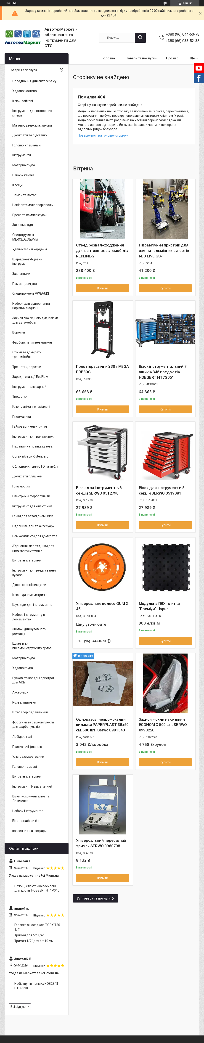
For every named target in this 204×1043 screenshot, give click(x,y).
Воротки (18, 332)
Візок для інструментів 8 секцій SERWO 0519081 (162, 490)
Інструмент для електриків (32, 506)
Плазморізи (21, 486)
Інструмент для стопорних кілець (32, 113)
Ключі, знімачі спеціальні (31, 406)
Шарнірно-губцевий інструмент (27, 261)
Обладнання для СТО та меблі (35, 466)
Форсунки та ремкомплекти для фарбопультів (33, 724)
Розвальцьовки (24, 702)
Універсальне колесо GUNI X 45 (102, 606)
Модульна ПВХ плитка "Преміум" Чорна (159, 606)
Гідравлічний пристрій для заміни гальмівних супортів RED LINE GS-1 (164, 250)
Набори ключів (23, 175)
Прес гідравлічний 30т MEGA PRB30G (102, 369)
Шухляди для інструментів (32, 604)
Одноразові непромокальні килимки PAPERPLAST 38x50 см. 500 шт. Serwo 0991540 (102, 725)
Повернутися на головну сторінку (103, 135)
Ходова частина (24, 91)
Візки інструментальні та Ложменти (31, 798)
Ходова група (22, 668)
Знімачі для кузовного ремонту (29, 631)
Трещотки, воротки (26, 367)
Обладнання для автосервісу (34, 81)
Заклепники (21, 273)
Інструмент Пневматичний (32, 786)
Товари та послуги (140, 58)
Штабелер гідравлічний (30, 712)
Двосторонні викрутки (29, 585)
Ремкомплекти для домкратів (34, 536)
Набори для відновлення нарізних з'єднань (31, 306)
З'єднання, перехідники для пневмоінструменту (33, 548)
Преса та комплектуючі (29, 215)
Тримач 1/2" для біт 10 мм (33, 941)
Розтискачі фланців (27, 747)
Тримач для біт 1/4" (29, 935)
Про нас (172, 58)
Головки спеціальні (26, 145)
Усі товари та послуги (94, 898)
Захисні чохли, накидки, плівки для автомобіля (35, 320)
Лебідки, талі (22, 737)
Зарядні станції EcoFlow (30, 377)
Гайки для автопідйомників (32, 516)
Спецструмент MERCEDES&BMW (25, 237)
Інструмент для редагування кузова (34, 573)
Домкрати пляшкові (27, 476)
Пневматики (21, 416)
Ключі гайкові (22, 101)
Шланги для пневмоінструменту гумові (32, 646)
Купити (102, 288)
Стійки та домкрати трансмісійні (27, 354)
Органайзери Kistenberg (30, 456)
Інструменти (21, 155)
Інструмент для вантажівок (32, 436)
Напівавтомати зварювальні (33, 205)
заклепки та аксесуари (29, 831)
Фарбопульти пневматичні (32, 342)
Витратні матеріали (27, 560)
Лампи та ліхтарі (24, 195)
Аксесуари (20, 692)
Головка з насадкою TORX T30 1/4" (37, 927)
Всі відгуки (18, 1007)
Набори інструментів (27, 811)
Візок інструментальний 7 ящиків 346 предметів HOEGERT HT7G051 (163, 372)
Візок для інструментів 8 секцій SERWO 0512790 (99, 490)
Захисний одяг (23, 225)
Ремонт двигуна (24, 284)
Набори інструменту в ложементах (28, 617)
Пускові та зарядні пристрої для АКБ (33, 680)
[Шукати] (140, 38)
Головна (108, 58)
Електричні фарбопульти (31, 496)
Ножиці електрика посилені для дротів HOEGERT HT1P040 (36, 888)
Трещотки (19, 396)
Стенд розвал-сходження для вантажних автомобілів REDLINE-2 (102, 250)
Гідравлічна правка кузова (32, 446)
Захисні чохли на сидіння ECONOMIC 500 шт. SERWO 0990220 (163, 725)
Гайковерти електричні (29, 426)
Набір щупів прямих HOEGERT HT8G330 (36, 986)
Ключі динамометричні (29, 595)
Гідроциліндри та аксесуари (33, 526)
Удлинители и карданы (29, 249)
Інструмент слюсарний (29, 387)
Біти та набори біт (25, 821)
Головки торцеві (24, 766)
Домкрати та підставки (30, 135)
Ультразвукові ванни (28, 756)
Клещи (17, 185)
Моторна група (23, 165)
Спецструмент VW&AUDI (30, 293)
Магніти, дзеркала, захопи (32, 125)
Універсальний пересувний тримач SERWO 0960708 (101, 843)
